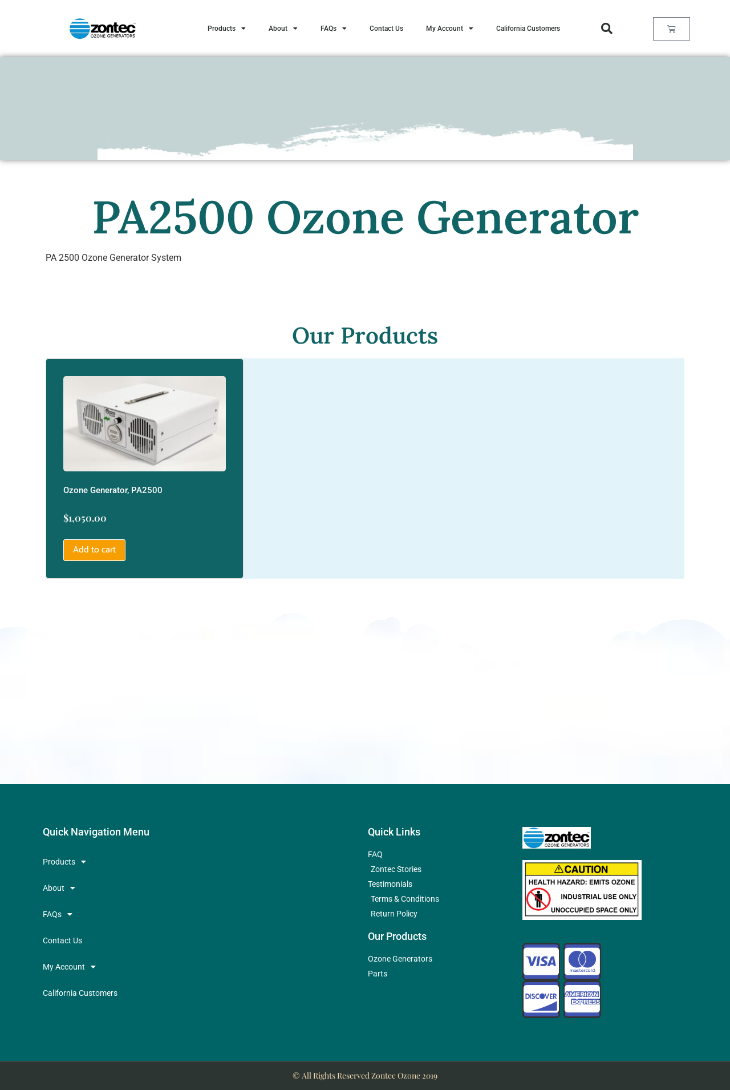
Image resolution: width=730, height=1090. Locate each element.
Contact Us (386, 29)
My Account (449, 28)
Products (227, 28)
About (283, 28)
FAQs (334, 28)
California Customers (528, 29)
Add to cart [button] (94, 550)
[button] (606, 28)
